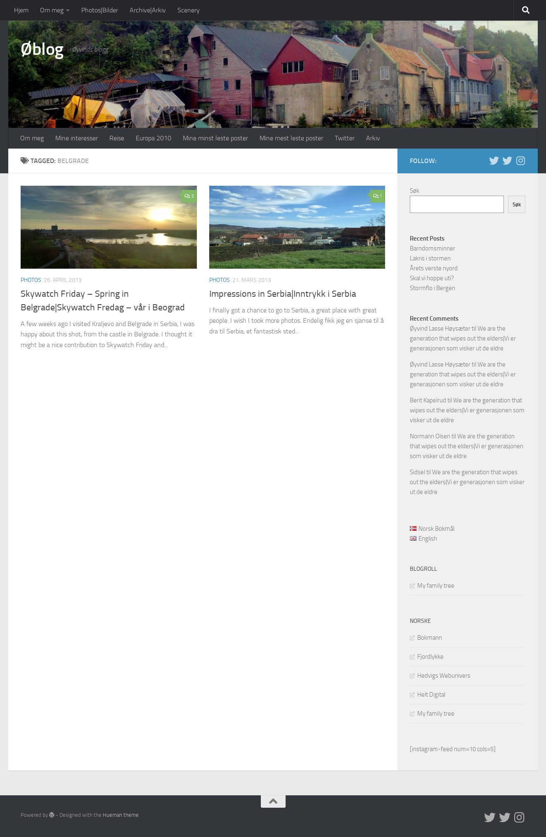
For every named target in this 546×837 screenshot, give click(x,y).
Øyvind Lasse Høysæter (440, 328)
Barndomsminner (432, 248)
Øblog (42, 49)
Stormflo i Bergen (432, 288)
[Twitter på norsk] (507, 161)
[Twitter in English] (494, 161)
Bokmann (429, 637)
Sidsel (417, 472)
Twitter (345, 138)
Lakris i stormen (430, 258)
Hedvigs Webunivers (443, 675)
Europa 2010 (153, 138)
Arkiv (373, 138)
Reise (116, 138)
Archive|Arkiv (148, 10)
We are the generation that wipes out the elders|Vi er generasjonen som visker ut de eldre (463, 338)
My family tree (435, 585)
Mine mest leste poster (291, 138)
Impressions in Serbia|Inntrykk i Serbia (282, 293)
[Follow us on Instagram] (520, 161)
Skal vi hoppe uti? (432, 278)
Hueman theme (121, 815)
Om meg (52, 10)
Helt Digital (431, 694)
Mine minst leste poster (215, 138)
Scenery (188, 10)
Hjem (21, 10)
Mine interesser (76, 138)
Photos (31, 280)
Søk (414, 190)
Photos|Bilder (99, 10)
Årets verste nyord (434, 268)
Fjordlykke (430, 656)
